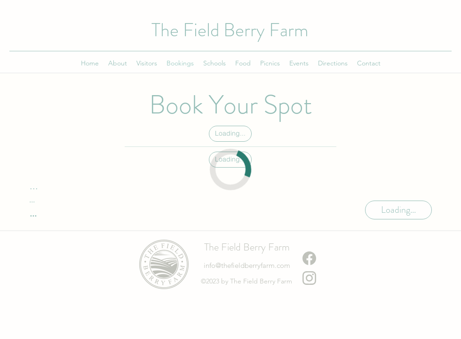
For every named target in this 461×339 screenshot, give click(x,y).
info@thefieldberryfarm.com (247, 265)
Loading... (230, 133)
